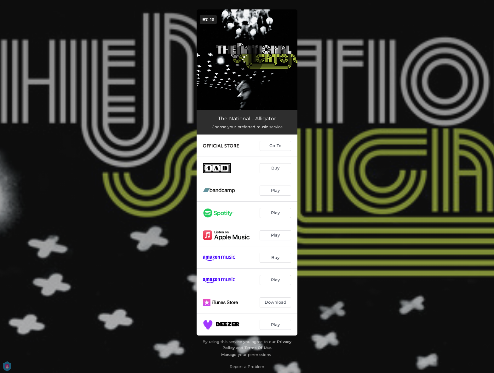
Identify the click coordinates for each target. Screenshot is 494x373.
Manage (229, 354)
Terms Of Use (257, 347)
